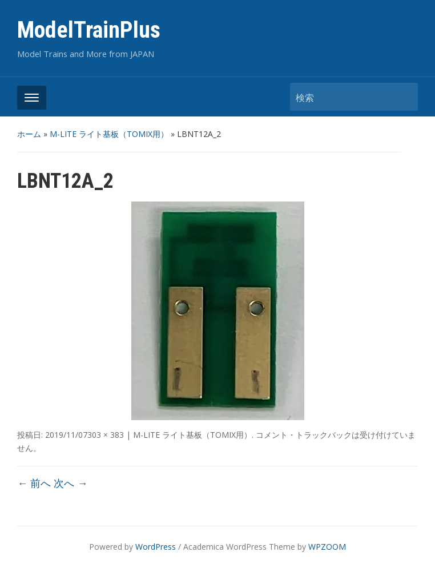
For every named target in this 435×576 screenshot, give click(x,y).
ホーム (29, 133)
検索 (403, 96)
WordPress (155, 546)
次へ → (70, 483)
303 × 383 (105, 434)
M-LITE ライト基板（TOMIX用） (109, 133)
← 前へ (34, 483)
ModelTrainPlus (88, 30)
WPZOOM (327, 546)
